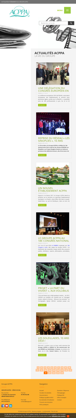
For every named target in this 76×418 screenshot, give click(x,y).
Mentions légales (36, 411)
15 (54, 370)
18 (66, 370)
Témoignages (61, 393)
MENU (60, 10)
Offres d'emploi (61, 397)
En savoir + (42, 105)
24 (62, 373)
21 (49, 373)
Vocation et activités (45, 393)
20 (45, 373)
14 (49, 370)
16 (58, 370)
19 (70, 370)
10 (69, 367)
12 (41, 370)
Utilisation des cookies (58, 416)
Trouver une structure (45, 402)
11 (37, 370)
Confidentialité (46, 411)
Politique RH (60, 395)
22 (54, 373)
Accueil (41, 390)
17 (62, 370)
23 (58, 373)
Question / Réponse (63, 390)
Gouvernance (43, 395)
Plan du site (54, 411)
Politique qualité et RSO (46, 397)
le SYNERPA (55, 245)
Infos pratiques (44, 404)
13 (45, 370)
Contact (59, 400)
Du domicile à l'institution (46, 400)
